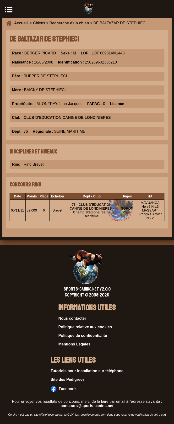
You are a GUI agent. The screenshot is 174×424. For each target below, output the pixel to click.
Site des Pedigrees (68, 379)
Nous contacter (72, 318)
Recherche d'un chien (69, 23)
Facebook (64, 389)
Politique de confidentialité (82, 336)
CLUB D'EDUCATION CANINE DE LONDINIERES (67, 118)
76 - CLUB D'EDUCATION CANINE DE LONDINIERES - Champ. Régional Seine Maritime (92, 210)
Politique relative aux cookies (85, 327)
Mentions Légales (74, 344)
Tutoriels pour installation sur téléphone (87, 371)
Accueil (22, 23)
